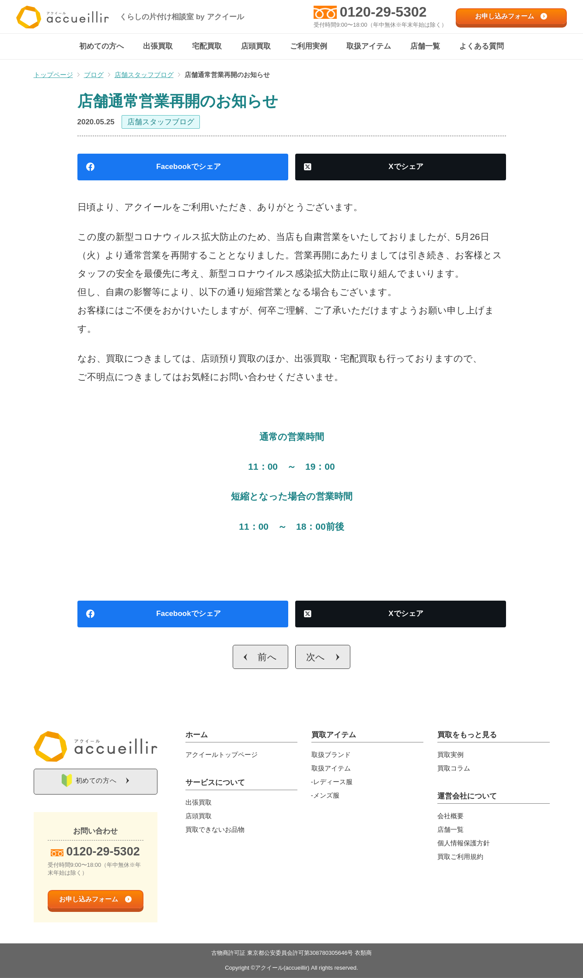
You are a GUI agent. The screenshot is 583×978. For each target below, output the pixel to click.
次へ (316, 657)
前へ (267, 657)
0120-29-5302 (383, 12)
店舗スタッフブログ (160, 122)
